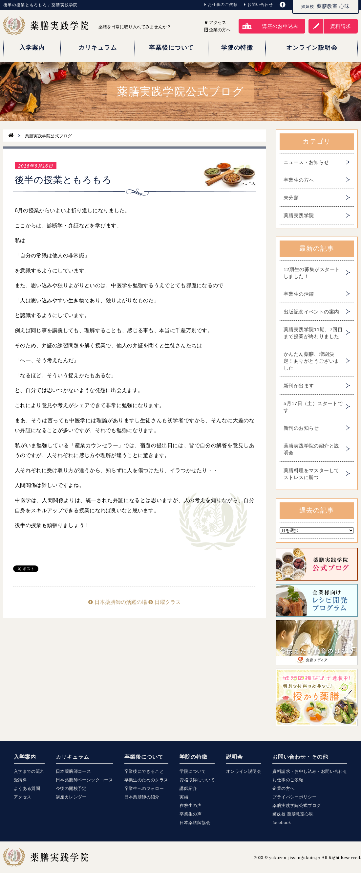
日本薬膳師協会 (195, 822)
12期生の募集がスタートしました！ (312, 272)
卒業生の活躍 (299, 294)
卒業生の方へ (299, 180)
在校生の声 (191, 805)
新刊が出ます (299, 385)
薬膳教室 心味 (325, 6)
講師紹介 (188, 788)
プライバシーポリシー (294, 796)
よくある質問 (27, 788)
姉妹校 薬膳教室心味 (292, 814)
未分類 (291, 197)
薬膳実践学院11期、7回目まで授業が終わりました (313, 333)
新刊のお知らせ (301, 428)
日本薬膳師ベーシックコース (84, 779)
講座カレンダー (71, 796)
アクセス (215, 22)
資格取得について (197, 779)
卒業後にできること (144, 771)
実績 (184, 796)
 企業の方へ (217, 30)
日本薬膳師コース (73, 771)
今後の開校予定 (71, 788)
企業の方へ (283, 788)
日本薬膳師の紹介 (141, 796)
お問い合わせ (258, 4)
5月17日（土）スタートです (313, 407)
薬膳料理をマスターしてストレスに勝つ (311, 474)
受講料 (20, 779)
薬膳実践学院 (299, 215)
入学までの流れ (29, 771)
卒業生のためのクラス (146, 779)
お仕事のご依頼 (221, 4)
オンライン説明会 (243, 771)
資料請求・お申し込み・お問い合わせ (309, 771)
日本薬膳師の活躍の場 (117, 602)
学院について (193, 771)
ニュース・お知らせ (306, 162)
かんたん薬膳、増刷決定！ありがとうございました (311, 361)
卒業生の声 (191, 814)
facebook (281, 822)
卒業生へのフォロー (144, 788)
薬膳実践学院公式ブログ (296, 805)
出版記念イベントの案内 (311, 311)
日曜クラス (164, 602)
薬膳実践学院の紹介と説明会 (311, 449)
